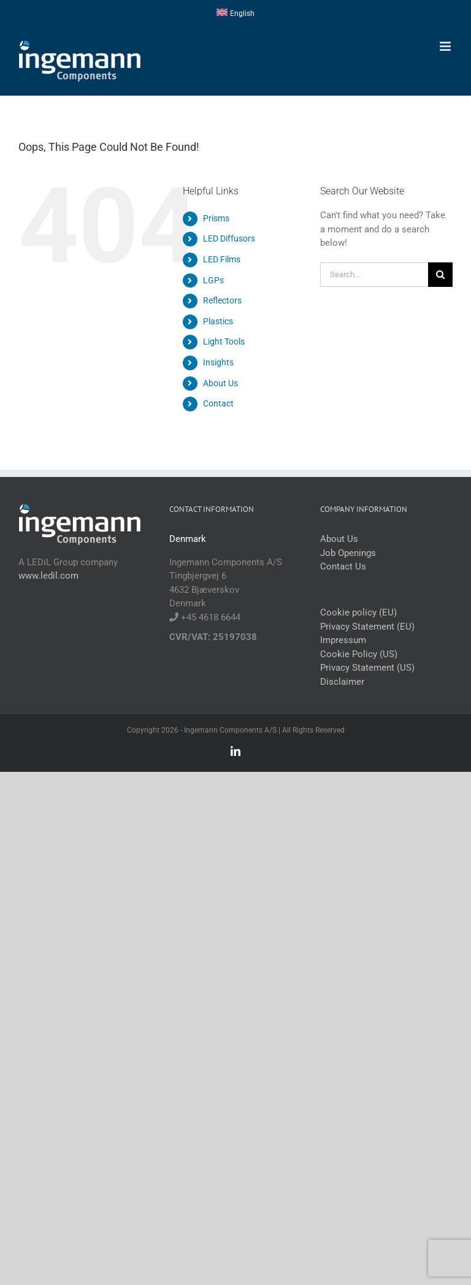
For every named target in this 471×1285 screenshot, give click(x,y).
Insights (218, 362)
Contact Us (343, 566)
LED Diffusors (229, 238)
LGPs (213, 280)
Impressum (343, 640)
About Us (220, 383)
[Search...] (374, 274)
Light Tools (224, 341)
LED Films (221, 259)
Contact (218, 403)
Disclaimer (342, 681)
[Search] (440, 274)
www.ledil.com (48, 575)
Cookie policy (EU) (358, 612)
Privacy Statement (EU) (367, 626)
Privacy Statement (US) (367, 667)
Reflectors (222, 300)
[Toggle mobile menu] (446, 46)
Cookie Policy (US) (358, 654)
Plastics (218, 321)
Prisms (216, 218)
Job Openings (348, 553)
